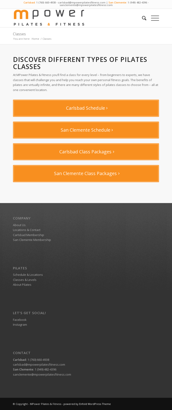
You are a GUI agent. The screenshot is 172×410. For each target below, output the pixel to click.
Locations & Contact (26, 230)
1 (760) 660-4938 (46, 2)
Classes (19, 33)
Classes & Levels (24, 280)
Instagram (20, 324)
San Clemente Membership (32, 240)
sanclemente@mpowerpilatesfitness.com (86, 5)
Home (35, 38)
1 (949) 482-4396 (137, 2)
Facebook (20, 320)
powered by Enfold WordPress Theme (87, 404)
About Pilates (22, 284)
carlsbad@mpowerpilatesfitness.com (82, 2)
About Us (19, 225)
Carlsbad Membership (28, 235)
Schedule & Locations (28, 275)
